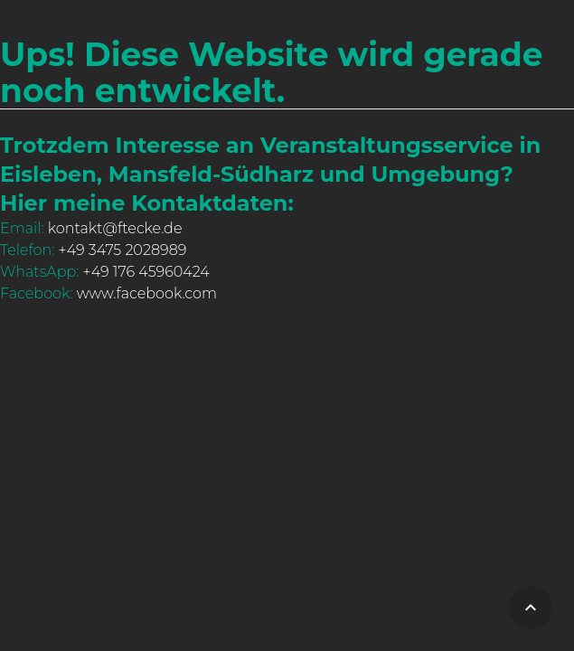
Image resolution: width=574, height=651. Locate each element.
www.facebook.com (147, 293)
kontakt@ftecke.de (115, 228)
